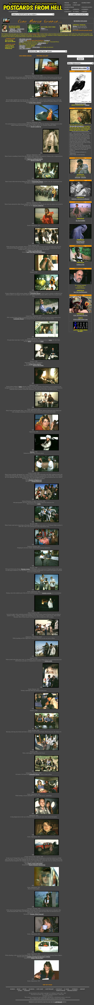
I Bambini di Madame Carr (35, 480)
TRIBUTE (12, 29)
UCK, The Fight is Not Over (80, 315)
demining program (46, 593)
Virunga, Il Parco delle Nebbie (35, 863)
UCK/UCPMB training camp (80, 319)
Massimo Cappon (25, 569)
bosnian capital (48, 661)
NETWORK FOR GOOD (80, 21)
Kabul (50, 340)
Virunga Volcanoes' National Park (37, 864)
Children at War (80, 264)
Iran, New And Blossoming (80, 292)
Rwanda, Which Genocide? (37, 914)
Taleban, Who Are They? (37, 958)
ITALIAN (83, 177)
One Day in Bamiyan (36, 126)
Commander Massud (35, 293)
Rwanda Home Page (37, 481)
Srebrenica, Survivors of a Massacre (80, 199)
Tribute (43, 28)
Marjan (75, 26)
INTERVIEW (20, 29)
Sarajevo (32, 452)
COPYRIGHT (58, 1002)
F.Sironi (87, 105)
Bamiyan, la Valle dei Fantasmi (35, 159)
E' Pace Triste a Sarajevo (35, 102)
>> (85, 71)
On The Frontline (80, 220)
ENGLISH (77, 177)
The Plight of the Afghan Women (80, 242)
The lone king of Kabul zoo (77, 126)
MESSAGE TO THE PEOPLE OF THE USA (15, 31)
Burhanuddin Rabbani (37, 181)
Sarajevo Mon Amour (38, 365)
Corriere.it (47, 40)
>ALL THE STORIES (25, 48)
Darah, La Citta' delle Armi (35, 250)
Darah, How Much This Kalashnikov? (36, 252)
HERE (29, 341)
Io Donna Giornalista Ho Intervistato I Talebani (38, 956)
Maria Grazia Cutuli (80, 103)
